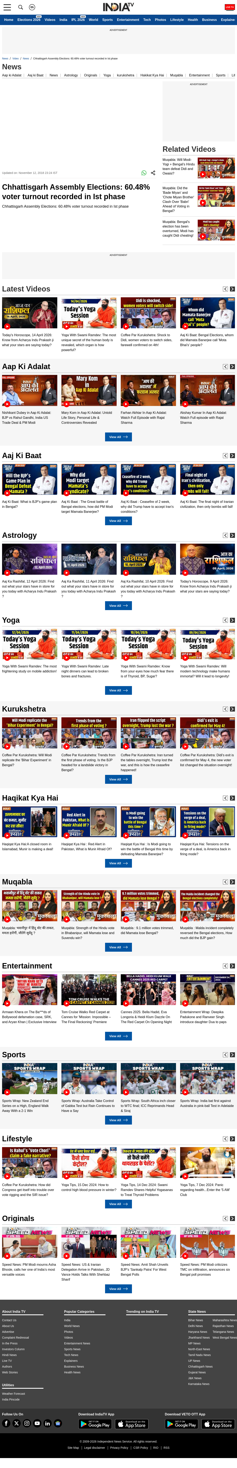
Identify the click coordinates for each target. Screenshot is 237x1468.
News (5, 58)
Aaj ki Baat (35, 75)
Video (15, 58)
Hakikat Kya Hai (152, 75)
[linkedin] (47, 1423)
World (93, 20)
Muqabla (176, 75)
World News (72, 1326)
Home (8, 20)
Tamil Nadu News (199, 1355)
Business (209, 20)
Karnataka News (198, 1384)
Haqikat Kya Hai (30, 798)
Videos (50, 20)
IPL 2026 (78, 20)
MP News (194, 1343)
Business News (74, 1366)
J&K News (195, 1378)
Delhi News (195, 1326)
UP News (194, 1360)
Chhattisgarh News (200, 1366)
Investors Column (13, 1349)
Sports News (72, 1349)
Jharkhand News (199, 1337)
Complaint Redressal (15, 1337)
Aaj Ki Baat (21, 455)
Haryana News (197, 1331)
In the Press (10, 1343)
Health (193, 20)
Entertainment (128, 20)
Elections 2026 (28, 20)
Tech (147, 20)
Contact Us (9, 1320)
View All (118, 437)
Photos (160, 20)
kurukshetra (125, 75)
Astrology (71, 75)
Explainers (71, 1360)
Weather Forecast (13, 1393)
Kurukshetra (24, 709)
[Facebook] (6, 1423)
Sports (107, 20)
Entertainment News (77, 1343)
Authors (7, 1366)
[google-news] (58, 1423)
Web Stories (10, 1372)
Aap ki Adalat (11, 75)
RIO (155, 1447)
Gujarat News (197, 1372)
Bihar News (195, 1320)
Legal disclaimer (94, 1447)
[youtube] (37, 1423)
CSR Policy (140, 1447)
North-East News (199, 1349)
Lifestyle (177, 20)
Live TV (7, 1360)
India (63, 20)
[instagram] (27, 1423)
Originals (90, 75)
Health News (72, 1372)
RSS (167, 1447)
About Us (8, 1326)
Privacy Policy (119, 1447)
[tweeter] (16, 1423)
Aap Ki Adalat (26, 366)
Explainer (228, 20)
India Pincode (11, 1399)
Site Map (73, 1447)
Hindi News (9, 1355)
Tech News (71, 1355)
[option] (29, 322)
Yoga (107, 75)
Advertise (8, 1331)
